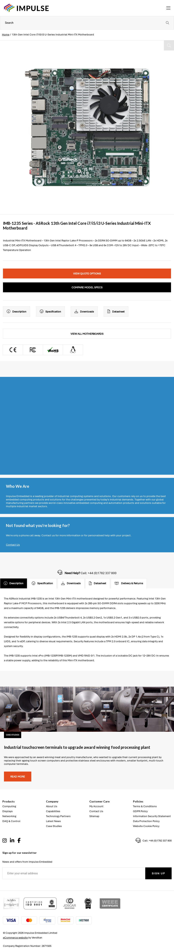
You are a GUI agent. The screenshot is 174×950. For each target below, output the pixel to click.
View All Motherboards (87, 333)
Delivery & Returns (129, 583)
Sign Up (158, 873)
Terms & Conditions (145, 806)
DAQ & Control (11, 821)
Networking (9, 816)
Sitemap (94, 816)
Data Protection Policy (146, 821)
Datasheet (116, 311)
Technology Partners (58, 816)
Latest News (53, 821)
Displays (7, 811)
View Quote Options (87, 273)
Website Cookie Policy (146, 826)
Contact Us (13, 544)
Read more (17, 776)
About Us (51, 806)
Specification (50, 311)
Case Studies (54, 826)
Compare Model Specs (87, 287)
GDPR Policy (140, 811)
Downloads (84, 311)
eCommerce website (15, 937)
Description (16, 311)
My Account (96, 806)
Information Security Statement (152, 816)
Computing (9, 806)
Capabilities (53, 811)
